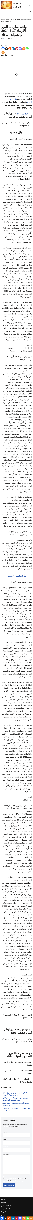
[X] (6, 48)
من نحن (3, 1215)
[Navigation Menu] (30, 5)
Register (3, 1202)
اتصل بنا (3, 1212)
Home (3, 19)
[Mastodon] (20, 48)
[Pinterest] (16, 48)
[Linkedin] (13, 48)
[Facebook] (3, 48)
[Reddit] (9, 48)
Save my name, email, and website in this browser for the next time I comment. (15, 1180)
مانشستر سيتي (16, 575)
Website (5, 1147)
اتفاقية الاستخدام (6, 1206)
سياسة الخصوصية (6, 1209)
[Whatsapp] (27, 48)
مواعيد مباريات (24, 113)
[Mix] (23, 48)
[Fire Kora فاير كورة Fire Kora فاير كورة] (13, 5)
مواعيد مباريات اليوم (26, 19)
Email (5, 1139)
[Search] (30, 11)
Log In (3, 1199)
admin (4, 38)
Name (5, 1132)
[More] (3, 52)
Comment (6, 1154)
